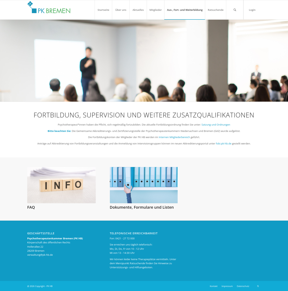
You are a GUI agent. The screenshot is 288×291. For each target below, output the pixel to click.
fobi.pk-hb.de (224, 143)
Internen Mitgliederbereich (174, 137)
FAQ (31, 207)
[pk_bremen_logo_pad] (48, 9)
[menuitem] (103, 9)
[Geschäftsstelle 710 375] (144, 185)
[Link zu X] (258, 286)
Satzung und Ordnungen (216, 124)
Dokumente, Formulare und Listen (142, 207)
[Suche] (234, 9)
